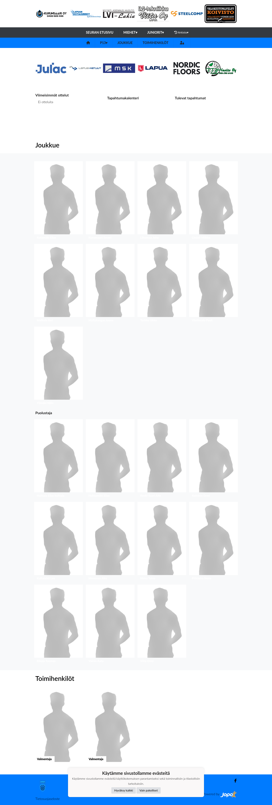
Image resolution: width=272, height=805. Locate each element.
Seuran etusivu (100, 32)
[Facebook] (234, 781)
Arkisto (181, 32)
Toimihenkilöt (155, 43)
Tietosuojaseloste (47, 799)
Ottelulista (44, 116)
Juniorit (155, 32)
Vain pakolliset (148, 790)
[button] (58, 201)
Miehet (130, 32)
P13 (103, 43)
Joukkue (125, 43)
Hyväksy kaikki (123, 790)
